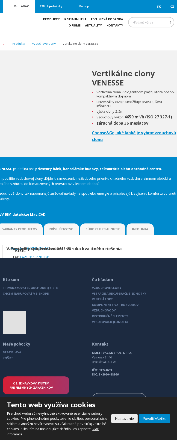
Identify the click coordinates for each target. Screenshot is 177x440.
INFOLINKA (140, 229)
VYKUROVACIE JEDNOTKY (110, 322)
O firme (74, 25)
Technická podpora (107, 19)
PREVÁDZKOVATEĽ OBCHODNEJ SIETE (30, 288)
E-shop (84, 6)
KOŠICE (8, 358)
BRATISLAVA (12, 352)
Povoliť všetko (154, 418)
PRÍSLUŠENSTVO (61, 229)
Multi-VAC (21, 6)
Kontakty (114, 25)
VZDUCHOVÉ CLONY (106, 288)
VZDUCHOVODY (104, 310)
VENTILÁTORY (102, 299)
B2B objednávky (50, 6)
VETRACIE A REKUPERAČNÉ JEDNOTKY (119, 293)
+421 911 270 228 (34, 257)
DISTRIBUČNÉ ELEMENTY (110, 316)
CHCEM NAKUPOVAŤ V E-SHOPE (26, 293)
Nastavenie (123, 418)
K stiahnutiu (75, 19)
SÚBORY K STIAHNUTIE (103, 229)
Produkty (51, 19)
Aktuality (93, 25)
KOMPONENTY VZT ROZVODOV (115, 305)
